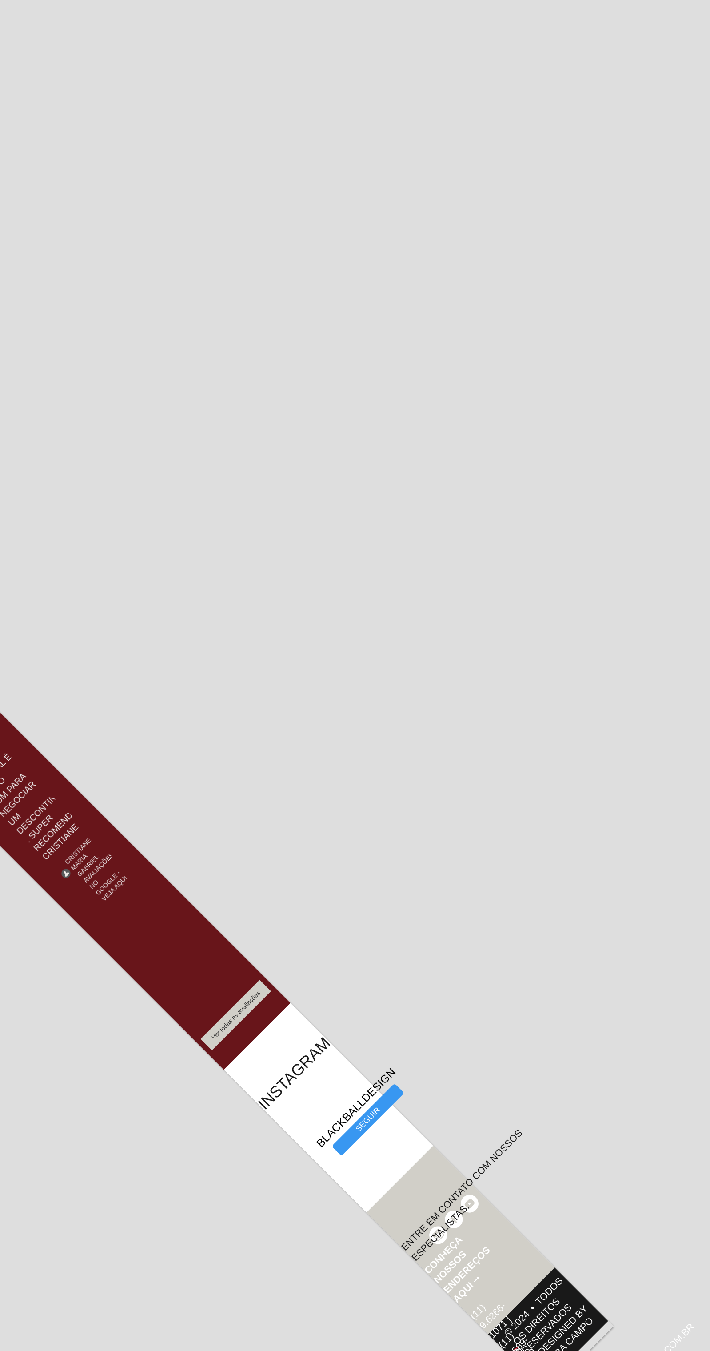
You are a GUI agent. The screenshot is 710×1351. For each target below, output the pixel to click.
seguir (368, 1120)
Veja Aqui (114, 888)
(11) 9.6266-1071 (489, 1320)
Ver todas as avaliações (236, 1015)
